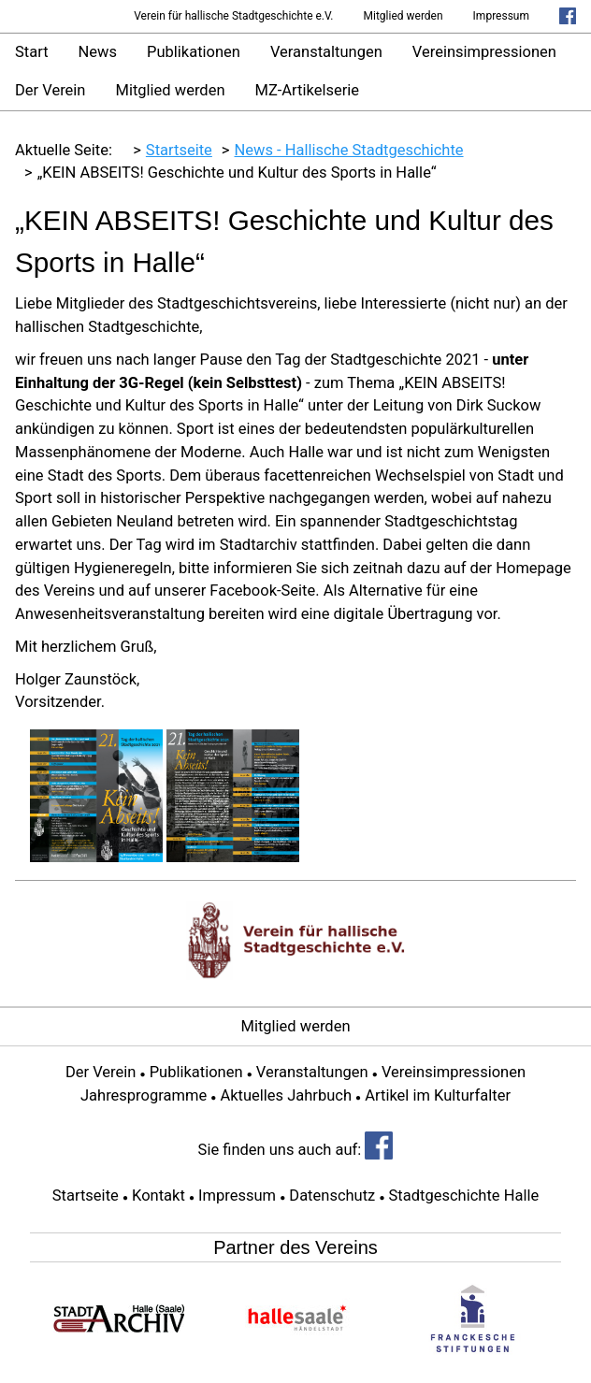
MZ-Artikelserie (307, 90)
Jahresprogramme (143, 1095)
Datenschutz (332, 1195)
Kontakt (158, 1195)
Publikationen (193, 52)
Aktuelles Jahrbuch (286, 1095)
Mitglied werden (403, 15)
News (98, 52)
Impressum (501, 15)
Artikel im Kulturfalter (438, 1095)
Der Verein (50, 90)
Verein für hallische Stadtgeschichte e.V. (233, 15)
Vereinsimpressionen (484, 52)
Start (32, 52)
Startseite (85, 1195)
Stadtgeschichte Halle (464, 1195)
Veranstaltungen (326, 52)
